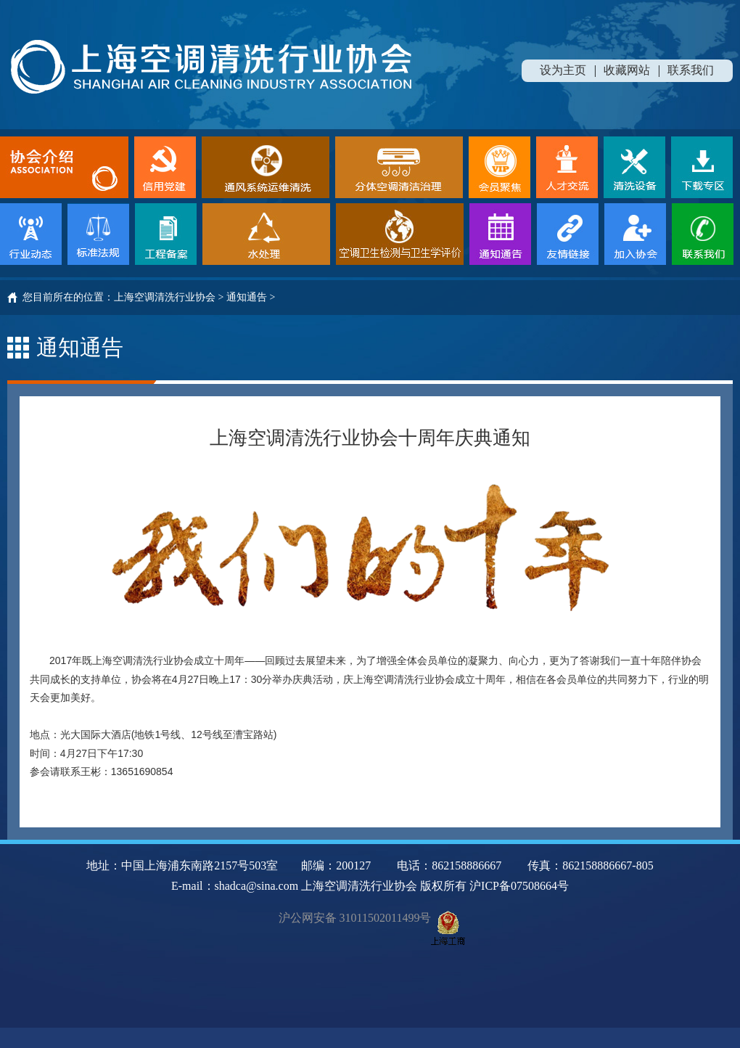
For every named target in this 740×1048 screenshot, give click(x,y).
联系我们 (690, 70)
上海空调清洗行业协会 (164, 297)
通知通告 (246, 297)
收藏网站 (627, 70)
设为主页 (563, 70)
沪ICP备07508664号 (519, 886)
